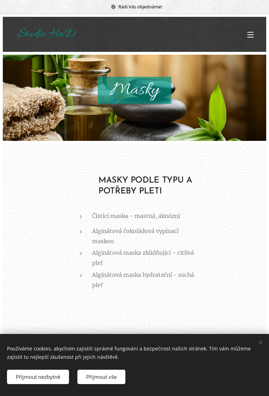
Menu (250, 34)
